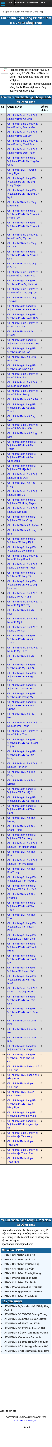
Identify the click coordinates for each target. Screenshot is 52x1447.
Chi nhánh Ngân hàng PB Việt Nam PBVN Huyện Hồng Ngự (21, 1115)
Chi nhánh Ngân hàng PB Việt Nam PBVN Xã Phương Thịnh (23, 754)
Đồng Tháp (38, 12)
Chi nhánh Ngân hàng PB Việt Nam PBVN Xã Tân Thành (21, 918)
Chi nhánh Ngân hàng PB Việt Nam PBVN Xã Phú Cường (21, 717)
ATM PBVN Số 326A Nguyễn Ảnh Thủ (26, 1358)
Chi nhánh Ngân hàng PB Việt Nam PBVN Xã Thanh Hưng (21, 959)
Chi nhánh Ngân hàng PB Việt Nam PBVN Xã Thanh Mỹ (21, 971)
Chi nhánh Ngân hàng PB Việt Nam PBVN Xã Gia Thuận (21, 457)
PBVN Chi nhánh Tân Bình (20, 1294)
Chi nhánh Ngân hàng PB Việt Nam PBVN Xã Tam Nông (21, 766)
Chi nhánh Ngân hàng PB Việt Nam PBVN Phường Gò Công (23, 173)
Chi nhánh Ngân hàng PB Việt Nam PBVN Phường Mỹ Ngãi (23, 205)
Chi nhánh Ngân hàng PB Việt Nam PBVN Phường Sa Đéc (23, 267)
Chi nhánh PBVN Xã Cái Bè (22, 411)
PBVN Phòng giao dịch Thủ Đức (23, 1298)
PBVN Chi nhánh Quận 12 (19, 1271)
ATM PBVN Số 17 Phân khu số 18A (24, 1339)
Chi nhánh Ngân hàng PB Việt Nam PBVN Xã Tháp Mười (21, 991)
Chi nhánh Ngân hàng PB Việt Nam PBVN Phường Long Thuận (21, 193)
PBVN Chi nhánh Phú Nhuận (21, 1307)
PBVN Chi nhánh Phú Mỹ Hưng (22, 1285)
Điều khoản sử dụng (25, 1432)
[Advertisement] (26, 52)
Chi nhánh (26, 12)
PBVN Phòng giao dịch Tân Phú (23, 1303)
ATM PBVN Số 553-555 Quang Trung (25, 1326)
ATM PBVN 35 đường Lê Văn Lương (25, 1330)
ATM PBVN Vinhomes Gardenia (22, 1348)
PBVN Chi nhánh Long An (19, 1266)
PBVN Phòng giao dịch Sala (20, 1289)
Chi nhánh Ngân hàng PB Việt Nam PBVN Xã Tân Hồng (21, 821)
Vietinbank (20, 2)
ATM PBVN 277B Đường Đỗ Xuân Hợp (26, 1362)
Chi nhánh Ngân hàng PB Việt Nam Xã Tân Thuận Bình (21, 938)
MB (10, 2)
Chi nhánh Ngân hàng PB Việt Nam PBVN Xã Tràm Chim (21, 1012)
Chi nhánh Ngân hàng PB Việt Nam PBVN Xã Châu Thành (21, 419)
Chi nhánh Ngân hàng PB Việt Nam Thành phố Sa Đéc (21, 1069)
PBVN (16, 12)
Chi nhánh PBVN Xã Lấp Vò (23, 537)
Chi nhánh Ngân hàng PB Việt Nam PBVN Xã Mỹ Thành (21, 651)
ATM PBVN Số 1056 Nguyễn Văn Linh (26, 1353)
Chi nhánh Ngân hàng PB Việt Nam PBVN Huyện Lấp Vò (22, 1136)
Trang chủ (6, 12)
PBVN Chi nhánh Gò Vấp (19, 1280)
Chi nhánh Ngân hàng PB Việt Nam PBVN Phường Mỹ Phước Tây (23, 226)
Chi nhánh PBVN (13, 1261)
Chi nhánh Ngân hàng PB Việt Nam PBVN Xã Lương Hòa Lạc (22, 596)
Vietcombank (32, 3)
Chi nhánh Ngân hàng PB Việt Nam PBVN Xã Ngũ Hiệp (21, 688)
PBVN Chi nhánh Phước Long (22, 1275)
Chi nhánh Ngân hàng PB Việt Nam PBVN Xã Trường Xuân (22, 1024)
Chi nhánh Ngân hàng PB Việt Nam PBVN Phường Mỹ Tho (23, 238)
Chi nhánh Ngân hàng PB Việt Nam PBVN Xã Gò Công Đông (21, 469)
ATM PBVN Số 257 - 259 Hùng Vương (26, 1344)
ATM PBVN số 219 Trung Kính (22, 1335)
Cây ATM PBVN (12, 1313)
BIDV (43, 3)
